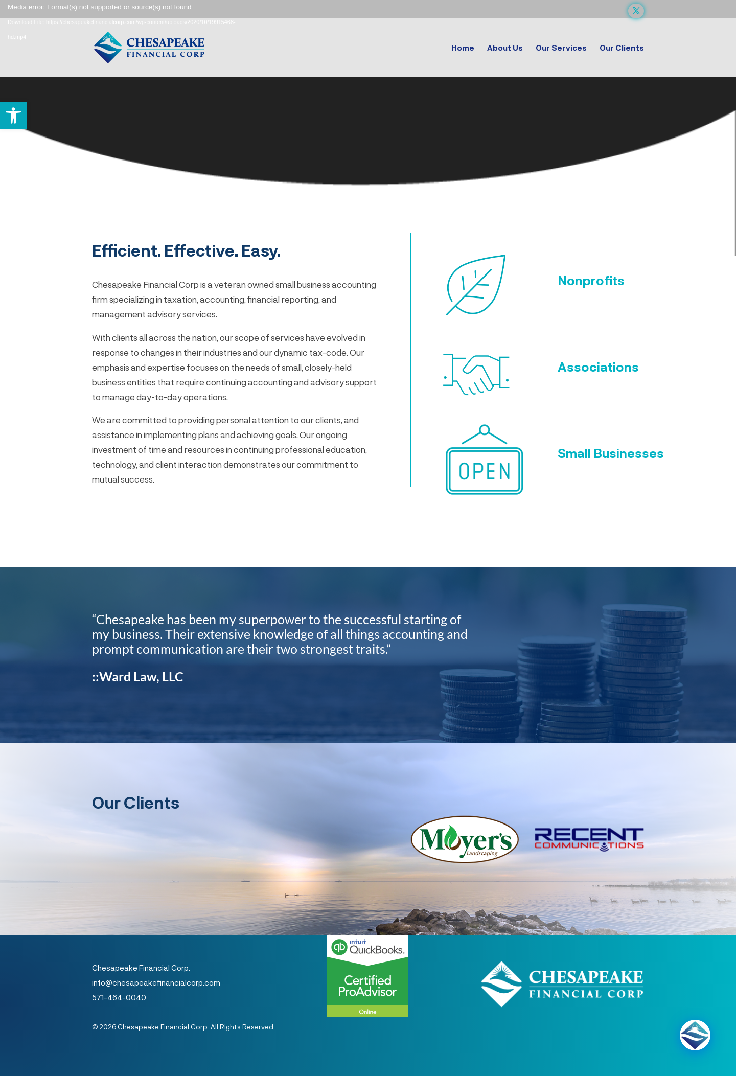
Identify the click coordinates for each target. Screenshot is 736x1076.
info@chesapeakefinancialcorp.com (156, 982)
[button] (13, 115)
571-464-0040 (119, 997)
